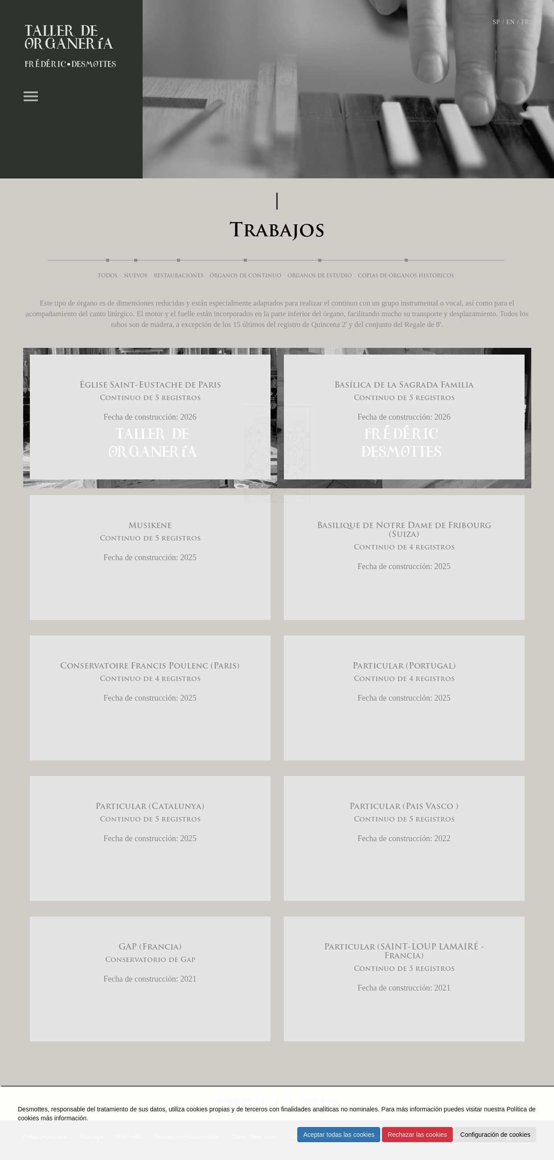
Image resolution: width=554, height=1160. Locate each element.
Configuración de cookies (495, 1134)
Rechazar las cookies (417, 1134)
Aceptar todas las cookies (338, 1134)
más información (63, 1118)
